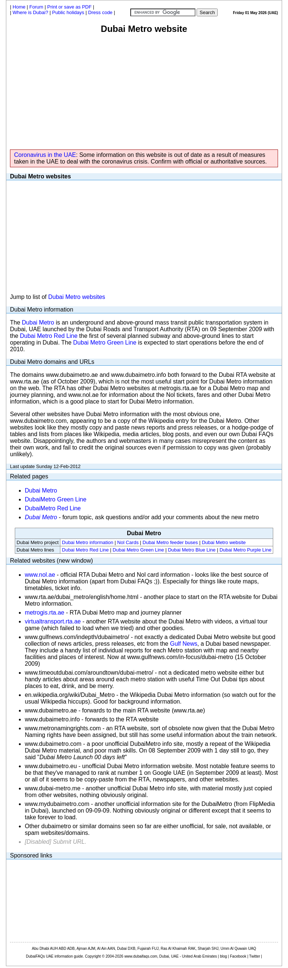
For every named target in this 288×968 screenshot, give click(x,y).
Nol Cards (128, 542)
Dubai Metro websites (76, 297)
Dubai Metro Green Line (105, 342)
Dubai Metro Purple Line (245, 550)
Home (19, 7)
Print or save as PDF (69, 7)
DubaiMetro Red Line (53, 508)
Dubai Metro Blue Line (192, 550)
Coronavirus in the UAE (45, 155)
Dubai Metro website (224, 542)
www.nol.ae (40, 575)
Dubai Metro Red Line (49, 336)
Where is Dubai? (30, 12)
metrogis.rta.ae (44, 612)
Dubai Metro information (87, 542)
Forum (36, 7)
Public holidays (68, 12)
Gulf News (183, 644)
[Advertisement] (144, 90)
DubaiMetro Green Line (55, 499)
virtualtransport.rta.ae (53, 621)
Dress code (100, 12)
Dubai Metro (38, 322)
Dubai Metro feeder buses (170, 542)
